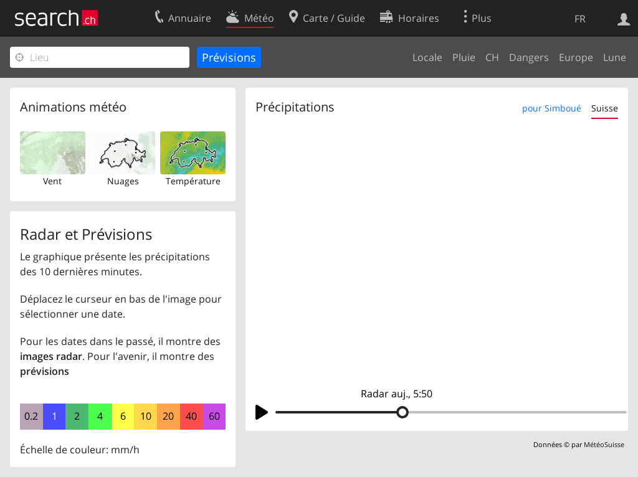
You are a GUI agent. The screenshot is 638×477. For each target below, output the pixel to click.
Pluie (463, 57)
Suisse (604, 108)
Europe (576, 57)
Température (193, 181)
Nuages (123, 181)
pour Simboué (551, 108)
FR (580, 19)
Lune (614, 57)
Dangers (529, 57)
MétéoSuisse (604, 444)
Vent (52, 181)
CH (492, 57)
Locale (427, 57)
